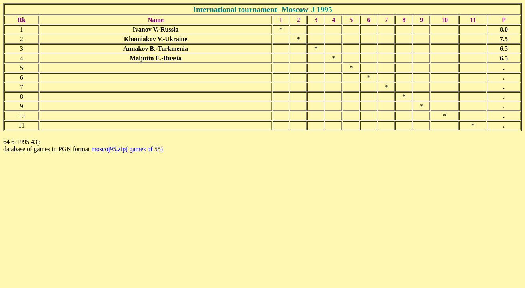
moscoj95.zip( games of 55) (127, 149)
